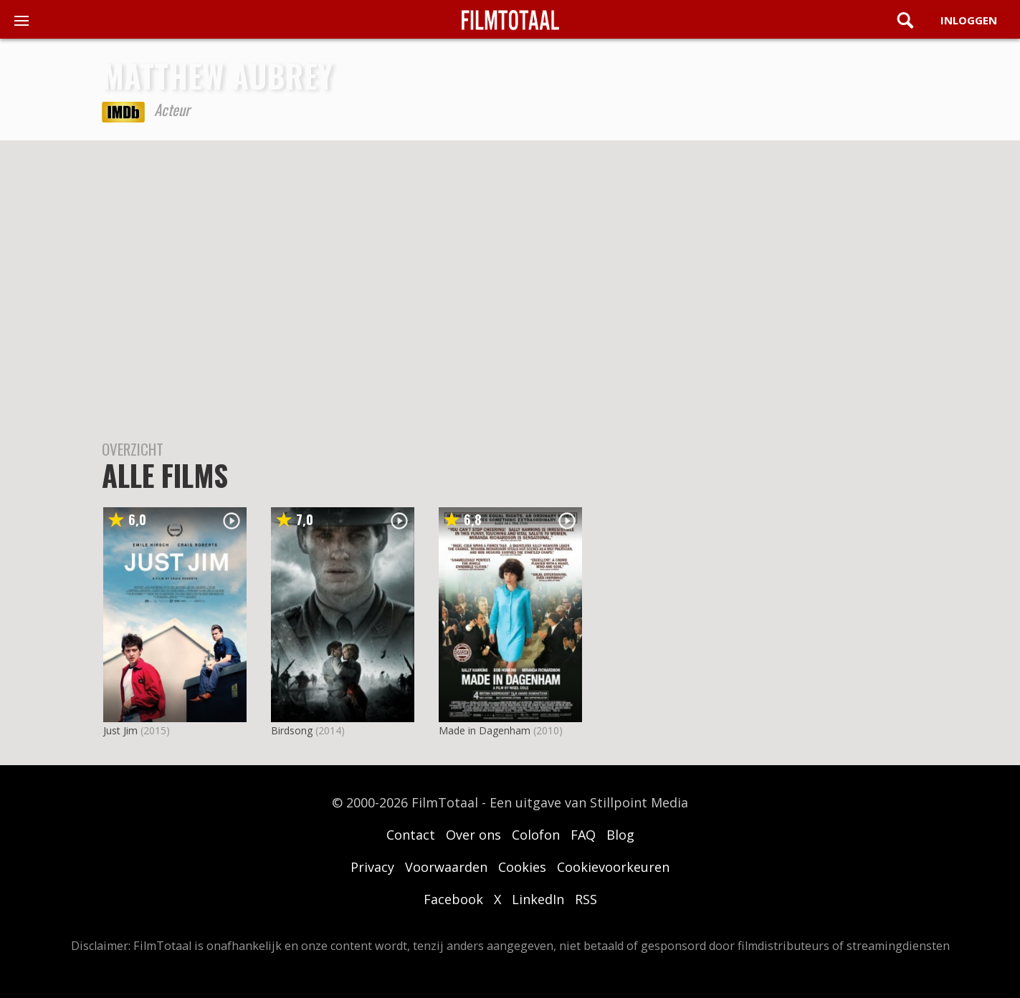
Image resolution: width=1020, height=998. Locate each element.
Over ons (473, 834)
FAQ (583, 834)
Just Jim (120, 730)
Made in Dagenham (484, 730)
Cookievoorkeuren (613, 866)
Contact (410, 834)
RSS (586, 899)
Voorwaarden (446, 866)
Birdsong (292, 730)
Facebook (453, 899)
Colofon (536, 834)
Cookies (522, 866)
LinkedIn (538, 899)
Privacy (372, 866)
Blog (620, 834)
